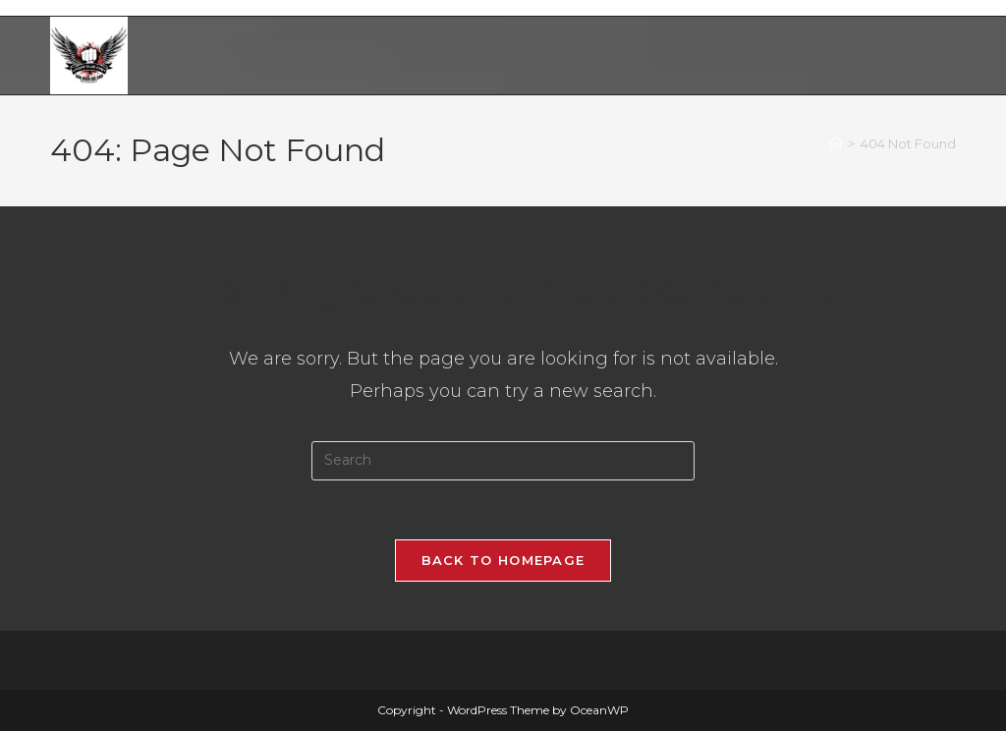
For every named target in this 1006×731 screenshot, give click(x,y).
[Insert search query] (503, 460)
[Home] (835, 143)
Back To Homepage (503, 560)
